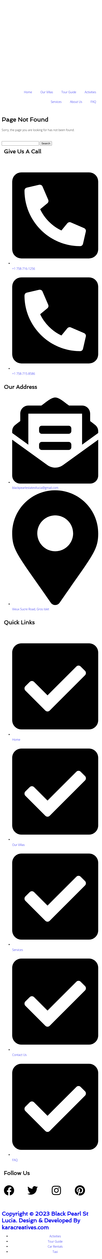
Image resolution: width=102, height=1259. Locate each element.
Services (56, 102)
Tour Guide (68, 92)
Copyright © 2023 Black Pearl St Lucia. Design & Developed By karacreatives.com (45, 1221)
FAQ (93, 102)
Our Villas (46, 92)
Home (28, 92)
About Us (76, 102)
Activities (90, 92)
